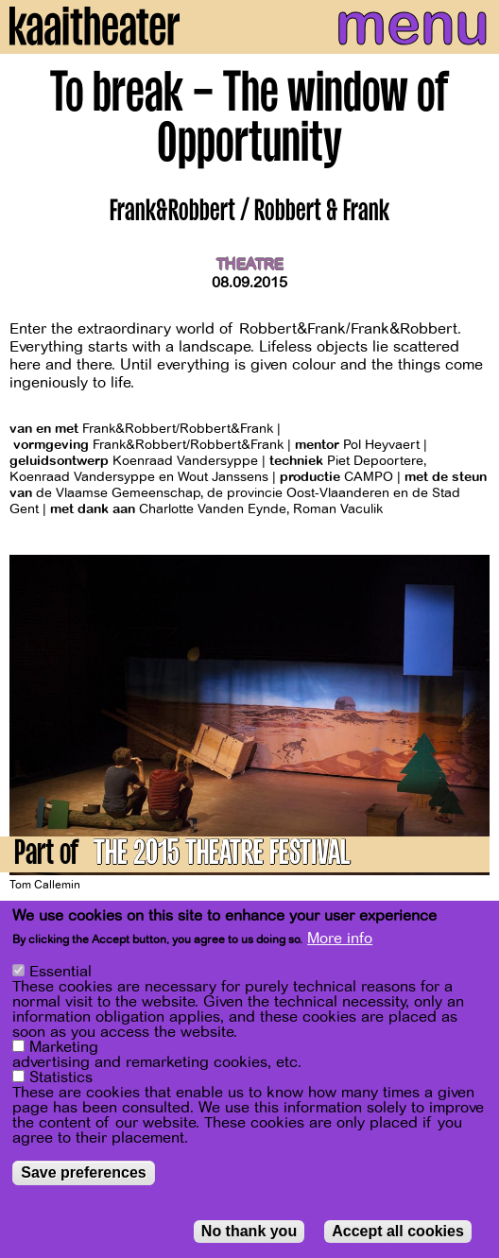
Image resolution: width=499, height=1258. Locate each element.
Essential (60, 972)
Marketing (63, 1048)
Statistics (61, 1078)
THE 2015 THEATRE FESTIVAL (222, 855)
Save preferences (83, 1173)
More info (339, 940)
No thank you (249, 1232)
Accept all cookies (398, 1232)
